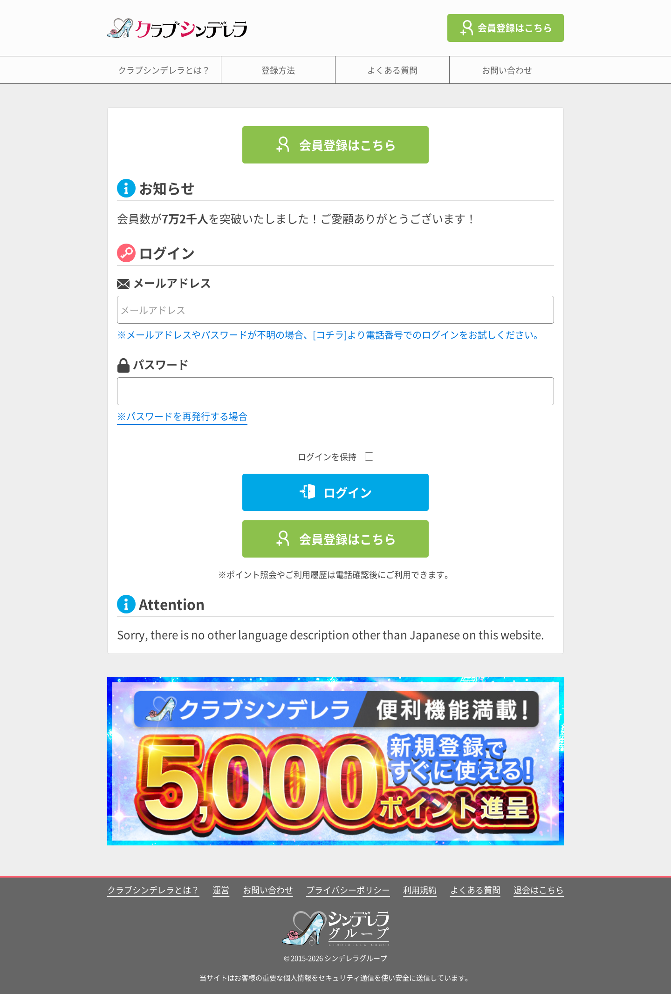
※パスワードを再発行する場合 (182, 416)
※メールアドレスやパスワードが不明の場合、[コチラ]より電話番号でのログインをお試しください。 (330, 334)
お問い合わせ (507, 70)
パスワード (161, 364)
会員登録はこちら (515, 27)
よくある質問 (392, 70)
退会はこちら (539, 890)
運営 (220, 890)
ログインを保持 (335, 456)
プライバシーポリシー (348, 890)
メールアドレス (172, 283)
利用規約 (420, 890)
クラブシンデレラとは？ (164, 70)
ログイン (347, 492)
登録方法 (278, 70)
